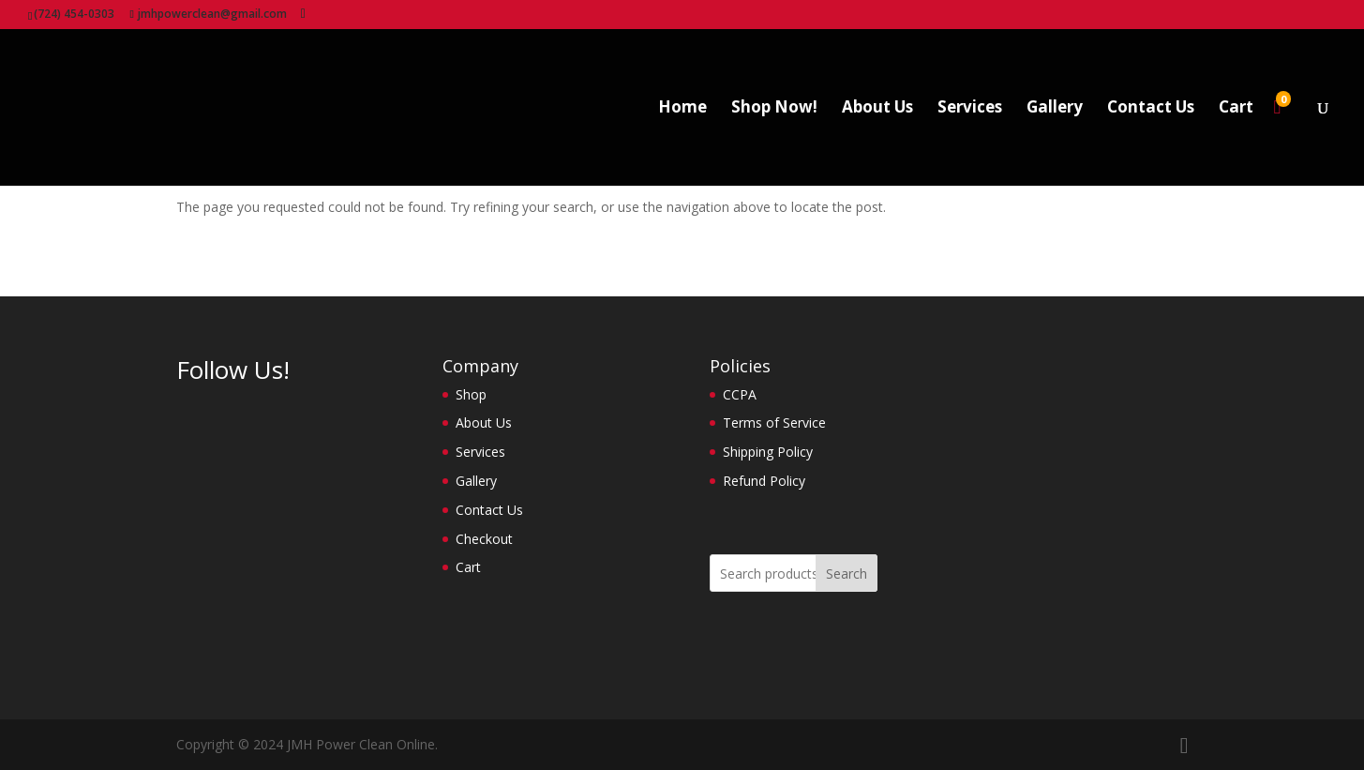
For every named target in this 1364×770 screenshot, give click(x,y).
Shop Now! (774, 108)
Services (969, 108)
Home (682, 108)
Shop (471, 394)
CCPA (740, 394)
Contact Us (1150, 108)
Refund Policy (764, 481)
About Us (877, 108)
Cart (1236, 108)
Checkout (484, 539)
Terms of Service (774, 422)
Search (846, 573)
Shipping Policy (768, 451)
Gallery (1055, 108)
